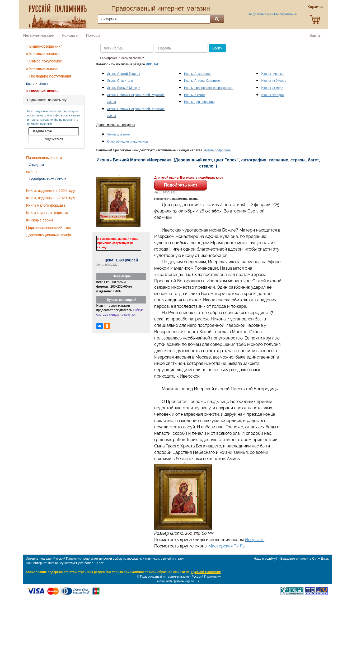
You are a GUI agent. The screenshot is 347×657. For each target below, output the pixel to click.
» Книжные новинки (43, 54)
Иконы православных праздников (208, 88)
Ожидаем (36, 165)
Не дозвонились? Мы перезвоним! (273, 14)
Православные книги (44, 158)
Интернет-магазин (38, 35)
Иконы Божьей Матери (123, 88)
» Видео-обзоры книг (44, 46)
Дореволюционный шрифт (49, 235)
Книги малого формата (45, 205)
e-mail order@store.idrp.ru (175, 581)
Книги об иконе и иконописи (127, 141)
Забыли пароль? (132, 58)
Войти (315, 35)
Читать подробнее (217, 150)
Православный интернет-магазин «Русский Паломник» (180, 576)
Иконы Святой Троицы (123, 74)
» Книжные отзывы (42, 68)
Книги (30, 84)
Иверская (254, 539)
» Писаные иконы (42, 91)
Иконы (43, 84)
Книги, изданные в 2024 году (50, 190)
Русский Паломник (206, 572)
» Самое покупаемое (44, 61)
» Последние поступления (48, 76)
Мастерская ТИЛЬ (226, 546)
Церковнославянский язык (48, 227)
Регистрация (108, 58)
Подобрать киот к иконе (48, 179)
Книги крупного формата (47, 213)
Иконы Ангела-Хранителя (203, 81)
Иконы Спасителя (120, 81)
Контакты (70, 35)
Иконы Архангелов (198, 74)
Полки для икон (118, 134)
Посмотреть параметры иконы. (176, 198)
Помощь (93, 35)
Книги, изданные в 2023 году (50, 198)
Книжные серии (39, 220)
